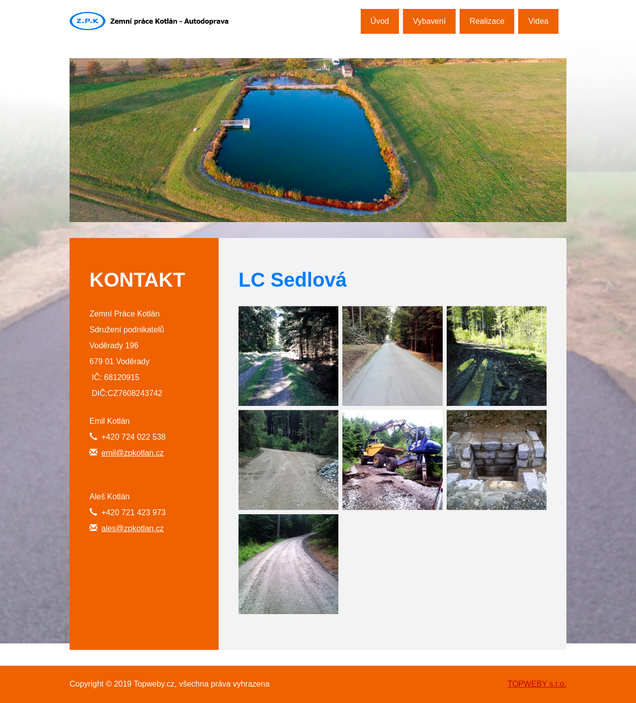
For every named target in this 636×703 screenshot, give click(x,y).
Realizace (487, 21)
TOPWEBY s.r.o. (536, 684)
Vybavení (429, 21)
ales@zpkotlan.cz (132, 528)
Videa (538, 21)
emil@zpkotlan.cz (132, 453)
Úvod (380, 21)
